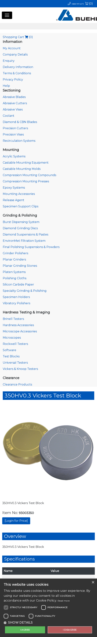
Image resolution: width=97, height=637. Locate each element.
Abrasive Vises (13, 109)
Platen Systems (14, 272)
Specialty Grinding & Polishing (25, 290)
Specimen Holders (16, 297)
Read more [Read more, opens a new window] (64, 600)
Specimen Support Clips (20, 206)
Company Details (15, 54)
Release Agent (13, 200)
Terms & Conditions (17, 73)
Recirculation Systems (19, 140)
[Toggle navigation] (7, 15)
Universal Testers (15, 362)
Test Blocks (11, 356)
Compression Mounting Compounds (29, 175)
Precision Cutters (15, 128)
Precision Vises (13, 134)
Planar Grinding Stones (20, 265)
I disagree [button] (70, 629)
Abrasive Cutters (15, 103)
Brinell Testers (13, 319)
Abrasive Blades (14, 97)
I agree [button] (25, 629)
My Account (12, 48)
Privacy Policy (13, 79)
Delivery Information (18, 67)
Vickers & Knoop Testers (20, 369)
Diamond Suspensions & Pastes (25, 234)
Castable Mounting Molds (21, 169)
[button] (48, 622)
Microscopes (12, 337)
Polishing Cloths (14, 278)
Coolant (8, 115)
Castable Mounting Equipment (26, 162)
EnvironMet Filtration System (24, 240)
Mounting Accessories (19, 194)
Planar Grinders (14, 259)
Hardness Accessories (18, 325)
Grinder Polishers (15, 253)
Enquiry (9, 61)
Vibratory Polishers (16, 303)
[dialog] (48, 608)
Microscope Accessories (20, 331)
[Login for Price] (16, 520)
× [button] (92, 582)
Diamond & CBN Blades (20, 122)
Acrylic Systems (14, 156)
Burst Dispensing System (21, 222)
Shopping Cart (18, 37)
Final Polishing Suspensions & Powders (31, 247)
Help (6, 86)
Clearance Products (17, 384)
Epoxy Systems (14, 187)
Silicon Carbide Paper (18, 284)
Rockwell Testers (15, 344)
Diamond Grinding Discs (20, 228)
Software (9, 350)
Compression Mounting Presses (26, 181)
